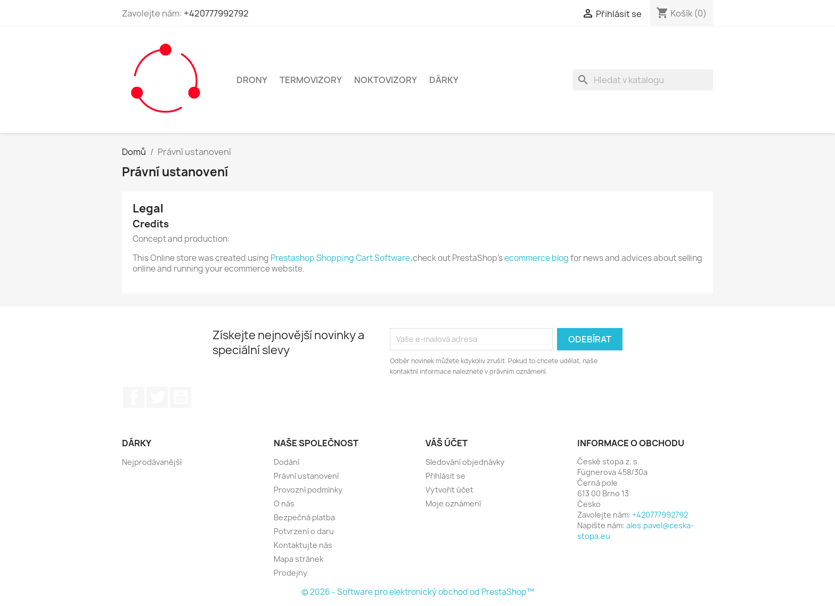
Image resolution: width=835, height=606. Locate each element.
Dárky (444, 80)
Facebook (133, 397)
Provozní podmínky (308, 490)
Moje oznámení (453, 503)
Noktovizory (385, 80)
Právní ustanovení (306, 476)
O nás (284, 503)
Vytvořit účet (449, 490)
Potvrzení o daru (304, 531)
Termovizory (311, 80)
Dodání (286, 462)
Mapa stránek (298, 559)
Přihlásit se (445, 476)
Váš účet (446, 443)
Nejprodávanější (152, 462)
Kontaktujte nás (303, 545)
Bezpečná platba (304, 517)
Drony (251, 80)
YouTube (180, 397)
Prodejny (290, 573)
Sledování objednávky (464, 462)
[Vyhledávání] (642, 80)
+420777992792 (216, 13)
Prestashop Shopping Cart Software (340, 258)
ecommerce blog (536, 258)
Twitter (157, 397)
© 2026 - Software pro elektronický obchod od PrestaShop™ (417, 591)
